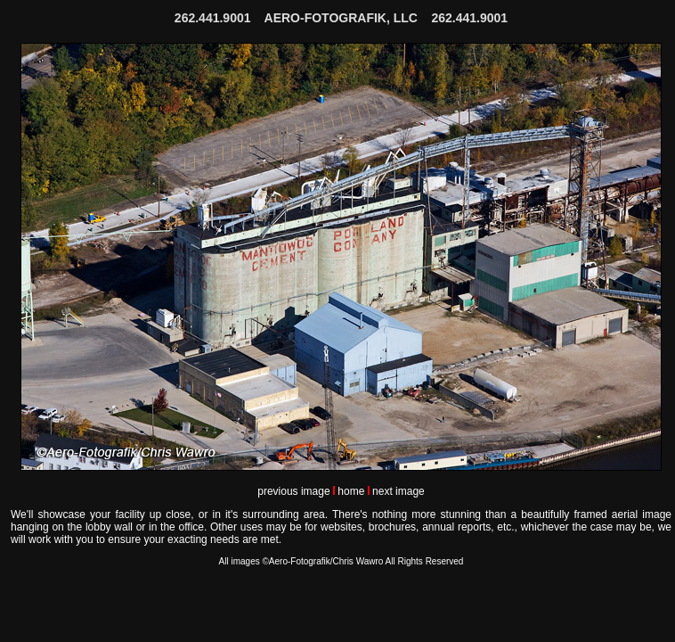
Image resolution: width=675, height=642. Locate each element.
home (351, 491)
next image (398, 491)
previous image (293, 491)
